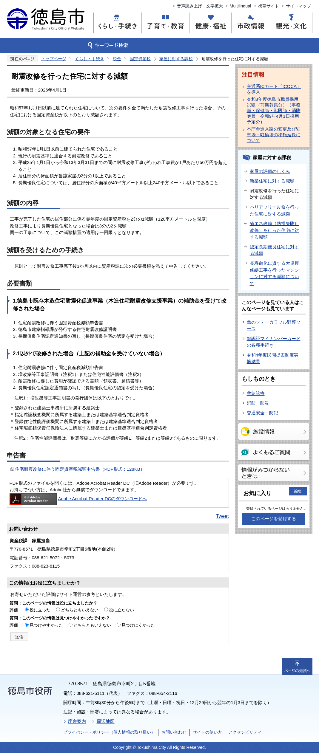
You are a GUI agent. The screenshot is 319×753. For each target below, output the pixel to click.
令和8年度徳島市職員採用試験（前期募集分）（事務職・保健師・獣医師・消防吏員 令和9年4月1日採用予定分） (273, 110)
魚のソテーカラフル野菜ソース (273, 325)
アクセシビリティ (245, 732)
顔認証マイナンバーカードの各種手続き (273, 342)
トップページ (53, 58)
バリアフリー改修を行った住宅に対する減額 (274, 210)
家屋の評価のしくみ (270, 171)
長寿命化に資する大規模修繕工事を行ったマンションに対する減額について (274, 273)
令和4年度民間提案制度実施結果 (272, 358)
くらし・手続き (89, 58)
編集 (298, 491)
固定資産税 (140, 58)
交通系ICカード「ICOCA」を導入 (274, 89)
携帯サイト (268, 6)
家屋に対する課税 (176, 58)
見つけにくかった (138, 625)
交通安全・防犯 (262, 412)
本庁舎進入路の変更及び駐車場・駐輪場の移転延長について (273, 134)
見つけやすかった (46, 625)
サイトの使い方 (207, 732)
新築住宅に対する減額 (272, 180)
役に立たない (121, 610)
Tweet (222, 516)
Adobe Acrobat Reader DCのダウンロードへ (78, 498)
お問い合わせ (174, 732)
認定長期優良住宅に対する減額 (274, 250)
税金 (117, 58)
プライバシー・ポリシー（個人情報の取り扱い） (109, 732)
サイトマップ (298, 6)
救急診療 (256, 393)
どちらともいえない (79, 610)
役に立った (40, 610)
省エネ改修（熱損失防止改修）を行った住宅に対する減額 (274, 230)
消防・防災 (258, 402)
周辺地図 (106, 721)
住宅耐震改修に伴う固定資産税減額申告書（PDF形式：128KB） (80, 469)
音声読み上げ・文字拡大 (200, 6)
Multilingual (240, 6)
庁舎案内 (77, 721)
